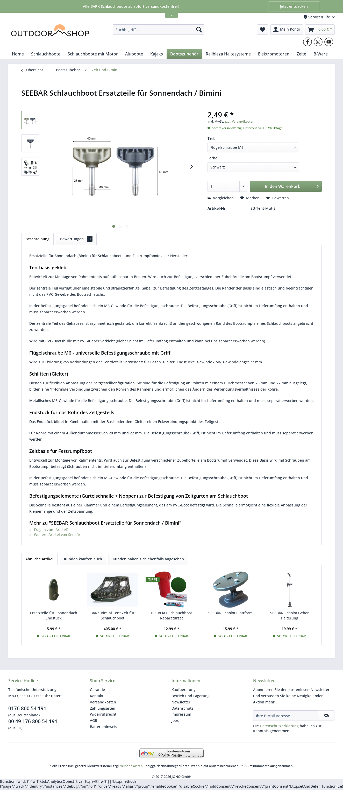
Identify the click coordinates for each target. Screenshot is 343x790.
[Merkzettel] (262, 29)
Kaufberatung (184, 689)
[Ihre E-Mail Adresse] (285, 715)
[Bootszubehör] (184, 54)
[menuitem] (158, 29)
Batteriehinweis (103, 726)
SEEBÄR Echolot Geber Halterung (289, 615)
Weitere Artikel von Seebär (54, 534)
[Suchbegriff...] (158, 29)
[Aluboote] (134, 54)
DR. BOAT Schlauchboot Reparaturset (171, 615)
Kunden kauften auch (83, 558)
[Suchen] (199, 29)
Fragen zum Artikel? (48, 529)
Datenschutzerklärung (279, 725)
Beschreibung (37, 238)
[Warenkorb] (320, 29)
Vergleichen (221, 197)
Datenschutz (182, 708)
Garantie (97, 689)
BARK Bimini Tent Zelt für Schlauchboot (112, 615)
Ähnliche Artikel (39, 558)
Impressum (181, 714)
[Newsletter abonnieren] (326, 715)
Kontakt (96, 695)
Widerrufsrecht (103, 714)
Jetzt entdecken (294, 6)
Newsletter (181, 702)
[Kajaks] (157, 54)
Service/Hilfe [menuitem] (317, 17)
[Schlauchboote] (45, 54)
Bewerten (277, 197)
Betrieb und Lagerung (191, 695)
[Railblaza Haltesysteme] (228, 54)
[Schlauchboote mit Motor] (93, 54)
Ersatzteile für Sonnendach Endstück (53, 615)
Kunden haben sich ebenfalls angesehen (148, 558)
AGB (93, 720)
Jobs (175, 720)
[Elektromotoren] (273, 54)
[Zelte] (301, 54)
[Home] (17, 54)
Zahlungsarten (102, 708)
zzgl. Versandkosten (239, 121)
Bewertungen (76, 239)
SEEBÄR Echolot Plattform (230, 612)
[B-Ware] (320, 54)
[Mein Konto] (286, 29)
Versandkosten (103, 702)
